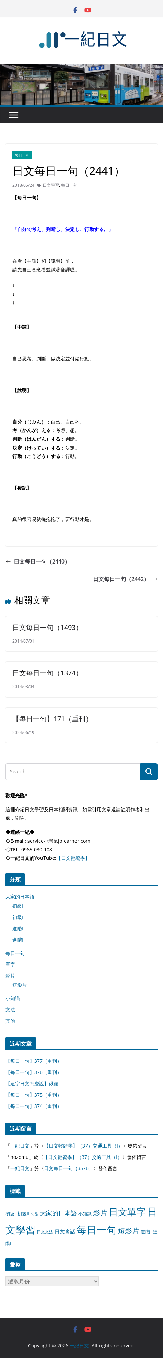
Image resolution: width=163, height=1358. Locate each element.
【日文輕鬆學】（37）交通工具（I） (83, 1145)
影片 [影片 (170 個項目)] (100, 1212)
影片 (10, 975)
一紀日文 (20, 1145)
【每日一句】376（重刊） (33, 1072)
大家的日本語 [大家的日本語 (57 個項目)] (58, 1213)
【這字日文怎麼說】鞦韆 (31, 1083)
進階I (17, 928)
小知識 (12, 998)
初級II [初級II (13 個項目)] (23, 1213)
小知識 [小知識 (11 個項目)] (85, 1214)
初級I (17, 906)
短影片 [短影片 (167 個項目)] (128, 1231)
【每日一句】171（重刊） (52, 718)
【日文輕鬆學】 (73, 858)
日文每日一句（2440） (37, 561)
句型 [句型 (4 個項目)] (34, 1214)
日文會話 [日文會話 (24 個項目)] (65, 1231)
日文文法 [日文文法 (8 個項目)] (45, 1232)
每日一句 (22, 155)
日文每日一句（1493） (47, 627)
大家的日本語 (19, 896)
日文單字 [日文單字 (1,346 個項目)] (127, 1211)
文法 (10, 1009)
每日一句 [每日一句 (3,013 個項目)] (96, 1230)
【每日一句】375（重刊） (33, 1094)
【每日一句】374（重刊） (33, 1106)
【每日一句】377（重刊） (33, 1061)
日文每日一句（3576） (68, 1168)
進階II (18, 939)
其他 (10, 1021)
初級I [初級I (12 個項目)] (10, 1214)
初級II (18, 917)
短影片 (19, 985)
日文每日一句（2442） (125, 579)
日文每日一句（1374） (47, 672)
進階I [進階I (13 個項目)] (146, 1231)
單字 (10, 964)
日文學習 (51, 185)
